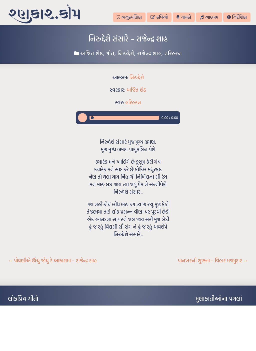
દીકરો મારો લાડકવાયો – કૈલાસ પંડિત (29, 331)
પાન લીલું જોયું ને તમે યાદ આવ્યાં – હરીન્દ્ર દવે (34, 323)
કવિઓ (159, 17)
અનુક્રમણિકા (129, 17)
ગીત (110, 53)
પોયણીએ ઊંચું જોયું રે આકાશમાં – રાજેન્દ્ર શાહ (52, 260)
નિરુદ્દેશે (126, 53)
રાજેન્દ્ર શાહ (149, 53)
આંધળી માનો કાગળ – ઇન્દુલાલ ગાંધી (29, 308)
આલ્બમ (209, 17)
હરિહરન (173, 53)
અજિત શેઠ (91, 53)
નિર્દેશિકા (237, 17)
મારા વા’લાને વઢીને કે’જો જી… (25, 316)
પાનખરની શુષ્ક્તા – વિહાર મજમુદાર (213, 260)
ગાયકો (183, 17)
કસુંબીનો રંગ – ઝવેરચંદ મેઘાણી (26, 338)
